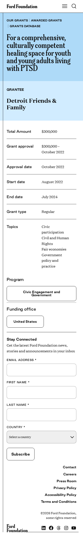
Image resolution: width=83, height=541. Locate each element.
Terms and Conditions (58, 501)
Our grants (17, 20)
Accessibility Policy (60, 495)
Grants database (25, 26)
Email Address (22, 359)
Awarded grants (46, 20)
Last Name (18, 404)
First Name (18, 382)
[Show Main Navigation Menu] (64, 6)
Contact (69, 467)
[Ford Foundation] (17, 528)
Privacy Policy (65, 488)
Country (16, 427)
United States (25, 321)
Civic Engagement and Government (41, 293)
